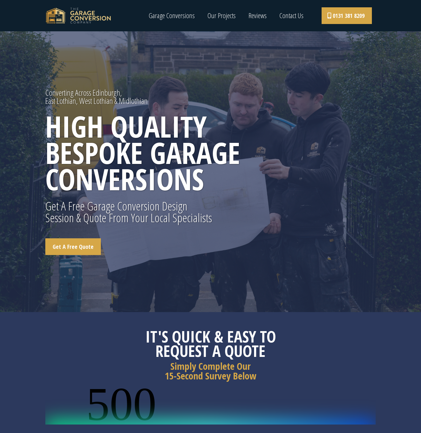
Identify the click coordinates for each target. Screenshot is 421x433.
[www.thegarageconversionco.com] (78, 15)
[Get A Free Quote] (73, 246)
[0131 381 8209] (347, 15)
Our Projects (222, 15)
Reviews (258, 15)
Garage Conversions (172, 15)
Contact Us (291, 15)
